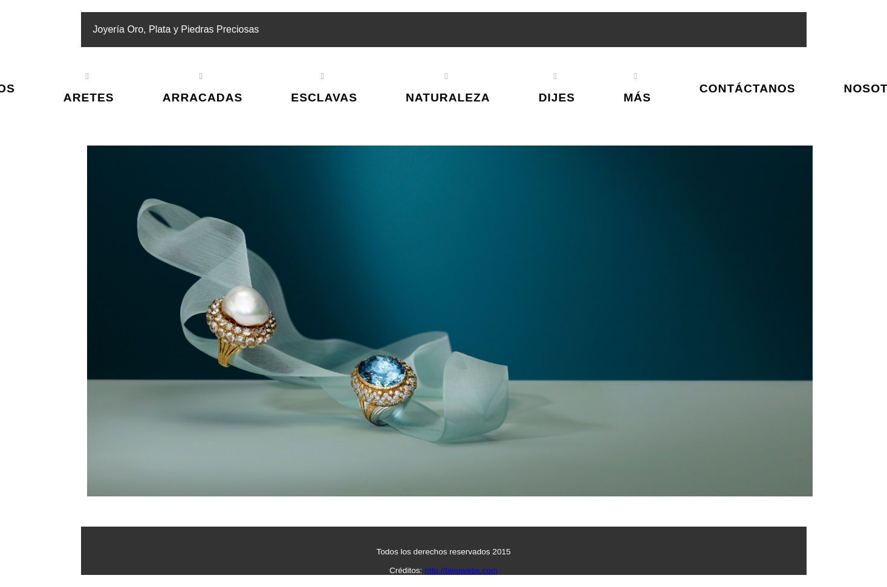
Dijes (557, 97)
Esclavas (324, 97)
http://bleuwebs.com (461, 570)
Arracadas (203, 97)
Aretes (88, 97)
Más (637, 97)
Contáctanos (748, 88)
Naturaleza (448, 97)
